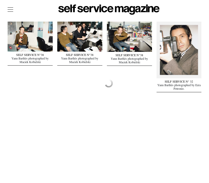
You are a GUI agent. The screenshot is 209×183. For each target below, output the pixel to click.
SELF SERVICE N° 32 (179, 82)
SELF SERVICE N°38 (30, 55)
